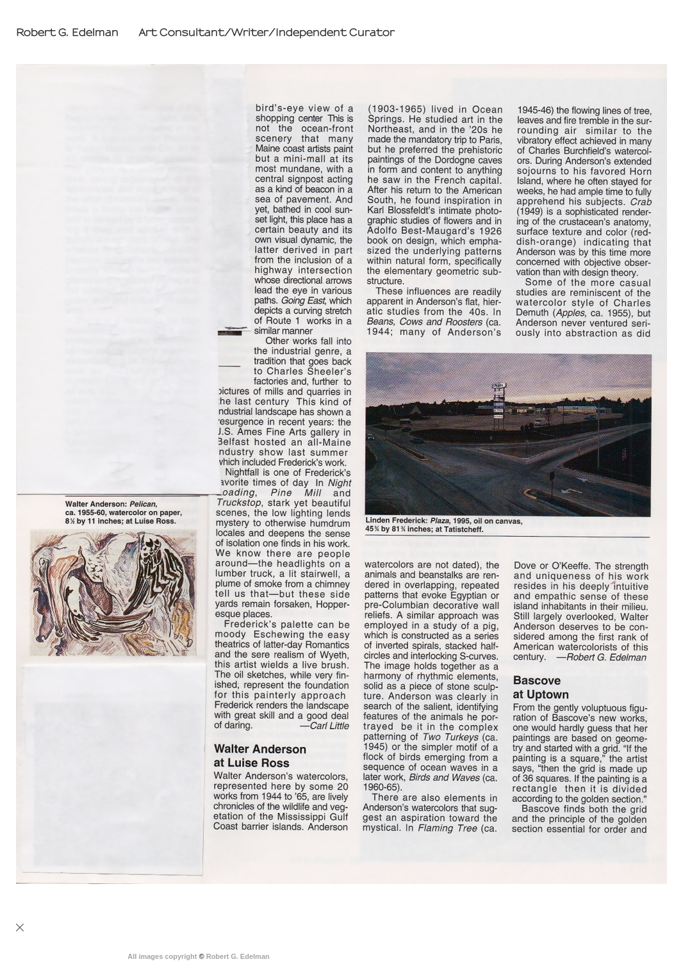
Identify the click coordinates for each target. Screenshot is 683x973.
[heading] (202, 33)
